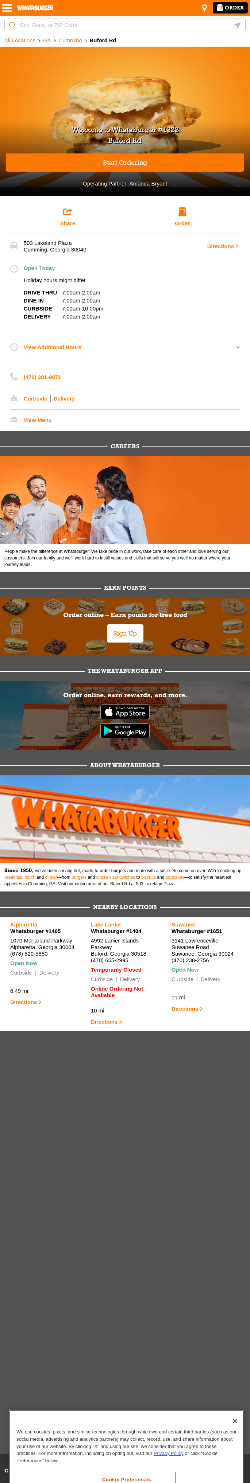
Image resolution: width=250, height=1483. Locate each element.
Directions (220, 246)
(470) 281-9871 (42, 377)
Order (230, 7)
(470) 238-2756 (190, 960)
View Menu (38, 420)
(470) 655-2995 (109, 960)
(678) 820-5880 (29, 954)
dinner (51, 877)
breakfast (13, 877)
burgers (79, 877)
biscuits (148, 877)
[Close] (235, 1461)
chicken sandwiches (115, 877)
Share (67, 216)
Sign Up (125, 633)
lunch (30, 877)
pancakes (175, 877)
